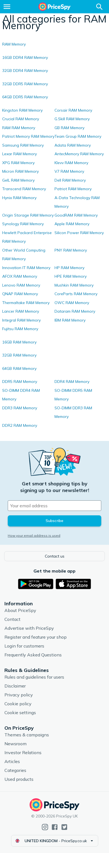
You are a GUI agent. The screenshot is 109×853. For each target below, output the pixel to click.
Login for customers (24, 646)
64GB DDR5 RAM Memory (25, 96)
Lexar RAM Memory (19, 153)
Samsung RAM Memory (23, 145)
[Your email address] (54, 505)
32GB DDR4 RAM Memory (25, 70)
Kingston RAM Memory (22, 110)
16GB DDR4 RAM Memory (25, 57)
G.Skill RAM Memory (72, 118)
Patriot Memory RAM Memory (28, 136)
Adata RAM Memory (72, 145)
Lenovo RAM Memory (21, 285)
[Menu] (6, 6)
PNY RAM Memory (70, 250)
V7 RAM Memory (69, 171)
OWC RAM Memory (71, 302)
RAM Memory (14, 44)
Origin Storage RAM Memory (28, 215)
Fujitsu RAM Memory (20, 328)
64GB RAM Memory (19, 368)
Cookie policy (18, 703)
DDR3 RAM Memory (19, 407)
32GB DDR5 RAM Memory (25, 83)
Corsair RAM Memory (73, 110)
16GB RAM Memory (19, 342)
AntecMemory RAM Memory (79, 153)
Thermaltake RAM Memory (26, 302)
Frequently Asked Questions (33, 655)
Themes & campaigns (26, 734)
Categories (15, 770)
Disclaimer (15, 686)
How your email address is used (34, 535)
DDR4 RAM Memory (71, 381)
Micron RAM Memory (20, 171)
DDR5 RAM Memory (19, 381)
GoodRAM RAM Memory (76, 215)
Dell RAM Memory (70, 180)
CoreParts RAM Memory (75, 293)
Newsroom (15, 743)
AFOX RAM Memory (19, 276)
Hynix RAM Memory (19, 197)
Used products (18, 779)
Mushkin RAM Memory (74, 285)
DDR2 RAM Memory (19, 425)
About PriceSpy (20, 610)
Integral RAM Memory (21, 320)
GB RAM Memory (69, 127)
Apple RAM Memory (71, 223)
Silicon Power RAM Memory (79, 232)
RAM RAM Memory (18, 127)
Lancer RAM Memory (20, 311)
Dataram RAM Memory (74, 311)
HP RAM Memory (69, 267)
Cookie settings (20, 712)
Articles (12, 761)
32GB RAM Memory (19, 355)
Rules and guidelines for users (34, 677)
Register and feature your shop (35, 637)
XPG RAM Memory (18, 162)
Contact (12, 619)
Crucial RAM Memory (20, 118)
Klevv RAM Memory (71, 162)
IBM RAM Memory (69, 320)
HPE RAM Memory (70, 276)
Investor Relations (22, 752)
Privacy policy (18, 695)
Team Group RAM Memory (77, 136)
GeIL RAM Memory (18, 180)
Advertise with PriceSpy (29, 628)
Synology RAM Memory (23, 223)
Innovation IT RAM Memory (26, 267)
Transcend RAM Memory (24, 188)
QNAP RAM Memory (20, 293)
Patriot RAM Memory (73, 188)
